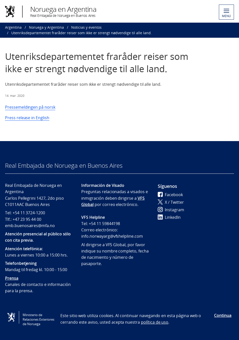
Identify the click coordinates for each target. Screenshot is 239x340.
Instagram (171, 209)
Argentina (13, 27)
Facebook (170, 194)
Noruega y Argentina (46, 27)
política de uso (154, 322)
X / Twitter (171, 202)
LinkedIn (169, 217)
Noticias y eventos (86, 27)
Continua (222, 315)
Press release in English (27, 117)
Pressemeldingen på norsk (30, 107)
